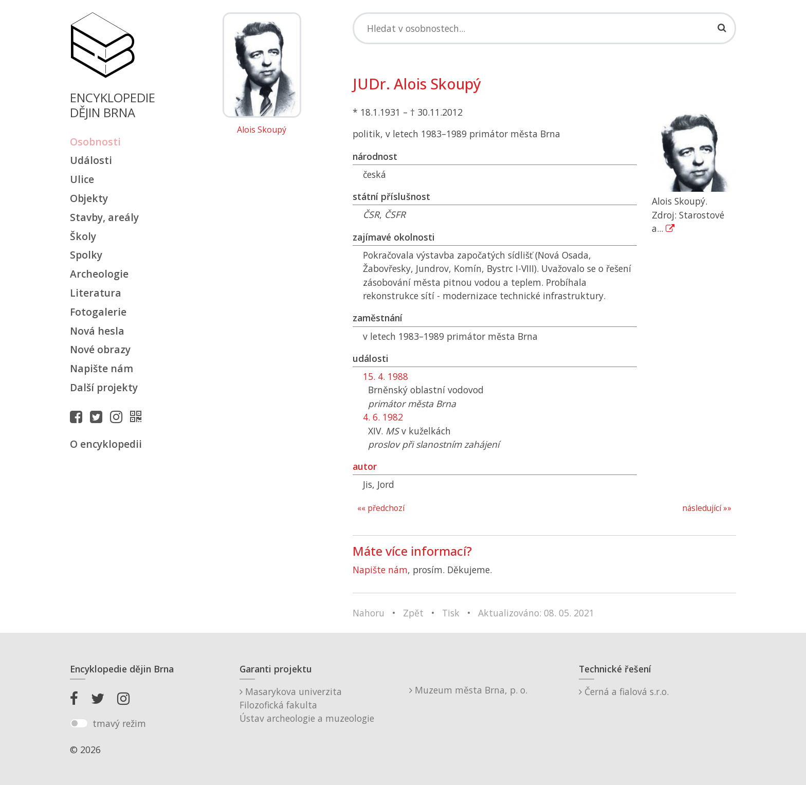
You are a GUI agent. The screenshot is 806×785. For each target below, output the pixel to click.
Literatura (95, 293)
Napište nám (101, 368)
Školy (83, 236)
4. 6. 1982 (383, 417)
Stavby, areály (104, 217)
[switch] (79, 723)
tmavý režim (119, 723)
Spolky (86, 255)
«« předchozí (381, 508)
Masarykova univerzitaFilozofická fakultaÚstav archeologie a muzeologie (307, 705)
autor (365, 466)
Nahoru (368, 613)
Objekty (89, 198)
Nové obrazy (100, 349)
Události (91, 160)
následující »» (706, 508)
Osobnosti (95, 142)
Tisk (451, 613)
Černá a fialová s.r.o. (624, 691)
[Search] (544, 28)
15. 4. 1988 (385, 376)
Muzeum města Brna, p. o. (468, 690)
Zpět (413, 613)
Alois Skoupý (261, 130)
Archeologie (99, 274)
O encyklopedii (106, 444)
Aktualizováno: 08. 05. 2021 (536, 613)
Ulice (82, 179)
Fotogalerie (98, 312)
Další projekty (104, 387)
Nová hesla (97, 331)
